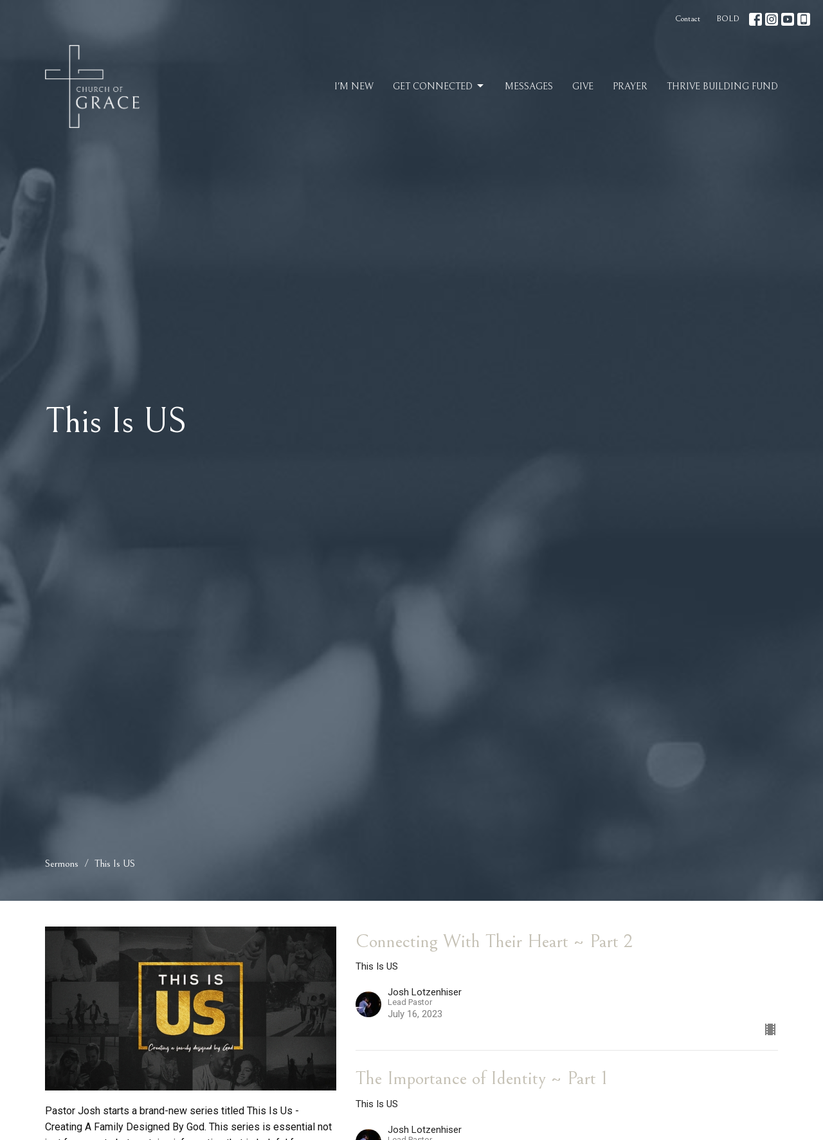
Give (582, 86)
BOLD (727, 19)
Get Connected (439, 86)
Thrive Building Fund (722, 86)
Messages (529, 86)
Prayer (630, 86)
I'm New (354, 86)
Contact (687, 19)
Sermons (61, 863)
